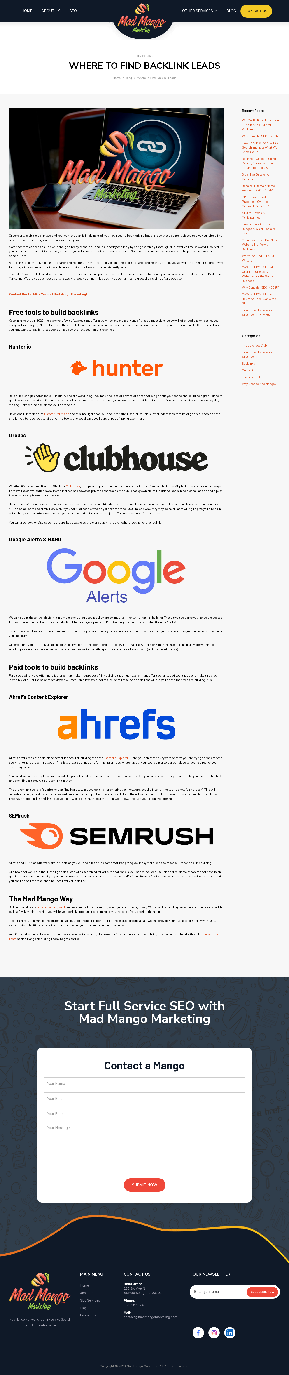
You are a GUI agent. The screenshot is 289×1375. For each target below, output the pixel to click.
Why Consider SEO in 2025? (261, 287)
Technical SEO (251, 377)
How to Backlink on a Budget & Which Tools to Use (259, 228)
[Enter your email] (235, 1292)
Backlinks (248, 363)
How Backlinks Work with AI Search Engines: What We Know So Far (260, 147)
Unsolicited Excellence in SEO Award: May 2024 (258, 312)
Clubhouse (73, 486)
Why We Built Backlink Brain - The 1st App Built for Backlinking (260, 124)
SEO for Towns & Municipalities (253, 215)
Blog (129, 78)
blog (231, 10)
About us (51, 10)
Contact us (88, 1315)
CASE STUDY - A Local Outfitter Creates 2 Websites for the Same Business (257, 274)
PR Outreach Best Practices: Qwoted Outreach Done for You (257, 201)
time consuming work (51, 907)
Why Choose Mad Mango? (259, 384)
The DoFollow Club (254, 345)
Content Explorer (116, 758)
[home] (141, 18)
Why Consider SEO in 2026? (261, 136)
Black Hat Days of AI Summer (256, 176)
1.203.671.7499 (135, 1305)
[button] (200, 11)
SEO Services (90, 1300)
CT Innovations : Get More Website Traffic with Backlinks (259, 244)
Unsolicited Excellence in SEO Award (258, 354)
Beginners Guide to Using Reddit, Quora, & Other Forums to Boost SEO (259, 163)
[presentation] (78, 1168)
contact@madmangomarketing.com (150, 1317)
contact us (256, 11)
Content (247, 370)
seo (73, 10)
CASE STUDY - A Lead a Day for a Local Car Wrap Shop (259, 298)
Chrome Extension (56, 414)
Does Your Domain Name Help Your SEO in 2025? (258, 188)
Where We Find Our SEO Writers (258, 258)
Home (26, 10)
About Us (86, 1293)
